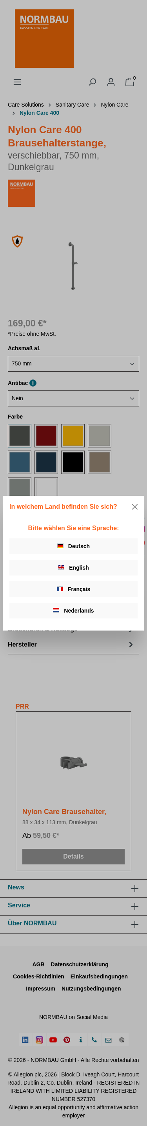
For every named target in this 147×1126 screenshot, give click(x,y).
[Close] (135, 507)
